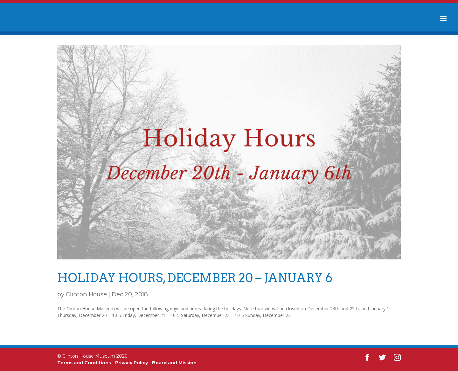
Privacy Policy (131, 363)
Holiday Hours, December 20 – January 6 (194, 278)
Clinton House (86, 294)
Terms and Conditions (84, 363)
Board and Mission (174, 363)
